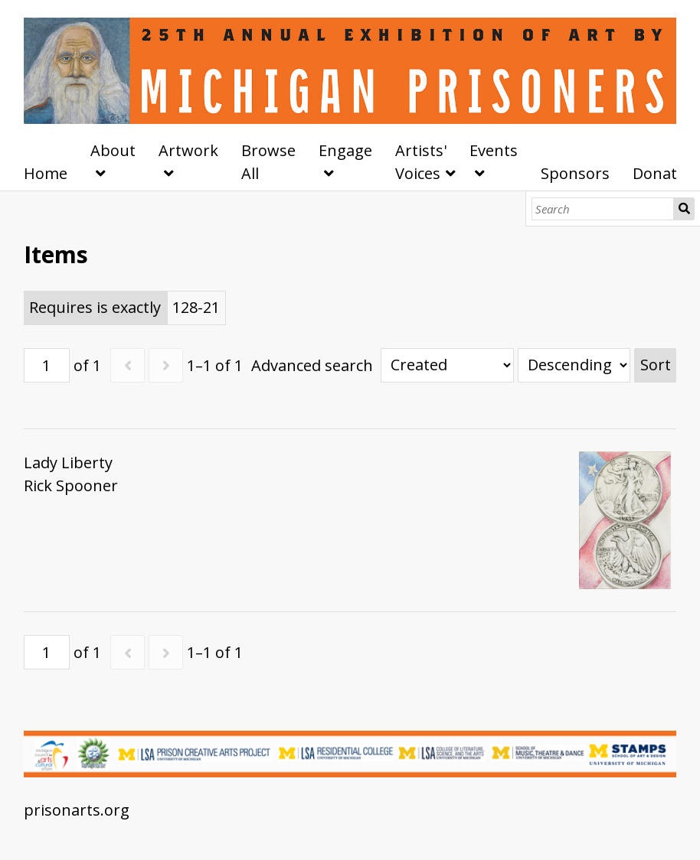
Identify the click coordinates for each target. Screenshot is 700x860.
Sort (655, 364)
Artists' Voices (420, 162)
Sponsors (575, 173)
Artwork (188, 150)
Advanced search (312, 365)
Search (684, 208)
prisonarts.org (76, 810)
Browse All (268, 162)
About (113, 150)
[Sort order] (574, 365)
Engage (345, 150)
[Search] (603, 208)
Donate (659, 173)
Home (45, 173)
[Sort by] (447, 365)
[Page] (47, 365)
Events (493, 150)
